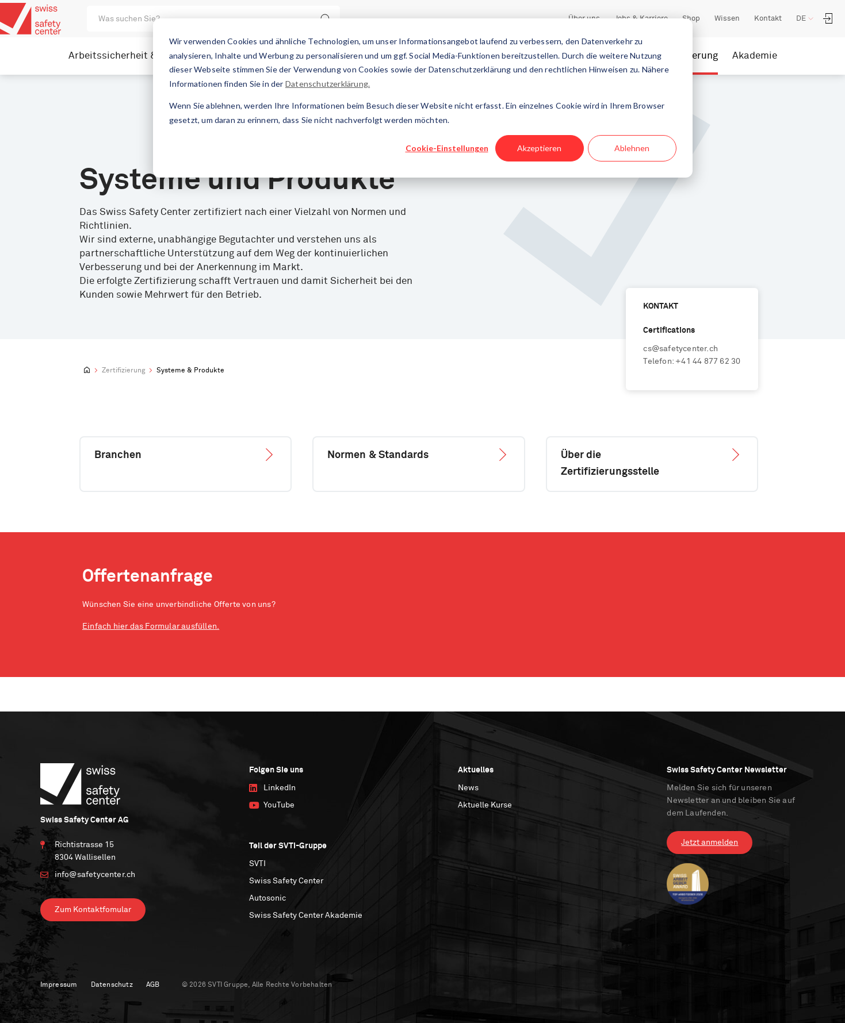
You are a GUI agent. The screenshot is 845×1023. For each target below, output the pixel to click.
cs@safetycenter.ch (680, 349)
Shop (691, 18)
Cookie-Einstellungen (447, 148)
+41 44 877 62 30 (707, 361)
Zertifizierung (123, 370)
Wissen (727, 18)
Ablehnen (631, 148)
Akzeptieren (539, 148)
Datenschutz (112, 985)
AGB (153, 985)
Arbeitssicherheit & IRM (123, 56)
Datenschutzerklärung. (327, 84)
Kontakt (768, 18)
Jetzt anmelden (709, 843)
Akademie (754, 56)
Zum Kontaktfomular (93, 910)
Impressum (59, 985)
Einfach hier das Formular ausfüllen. (150, 626)
